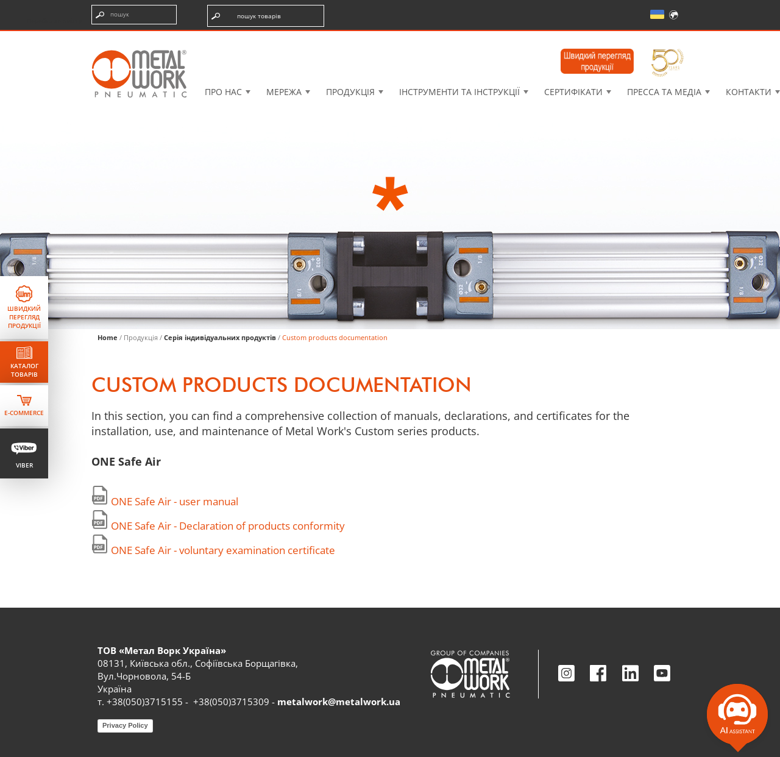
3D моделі (391, 39)
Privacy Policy (125, 725)
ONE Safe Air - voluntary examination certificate (223, 550)
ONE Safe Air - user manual (174, 501)
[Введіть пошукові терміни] (134, 14)
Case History (476, 39)
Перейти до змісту (54, 20)
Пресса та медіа (664, 92)
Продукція (350, 92)
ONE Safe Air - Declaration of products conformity (228, 526)
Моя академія (646, 39)
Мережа (284, 92)
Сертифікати (573, 92)
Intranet (559, 39)
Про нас (223, 92)
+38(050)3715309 (231, 701)
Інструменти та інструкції (459, 92)
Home (108, 337)
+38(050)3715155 (145, 701)
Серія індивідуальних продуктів (220, 337)
